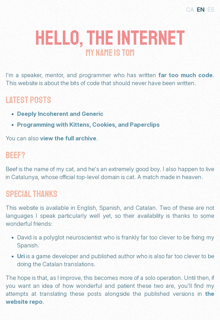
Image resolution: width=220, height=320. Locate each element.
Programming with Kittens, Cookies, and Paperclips (88, 124)
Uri (21, 256)
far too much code (185, 75)
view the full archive (68, 138)
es (210, 9)
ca (190, 9)
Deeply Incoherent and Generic (60, 113)
